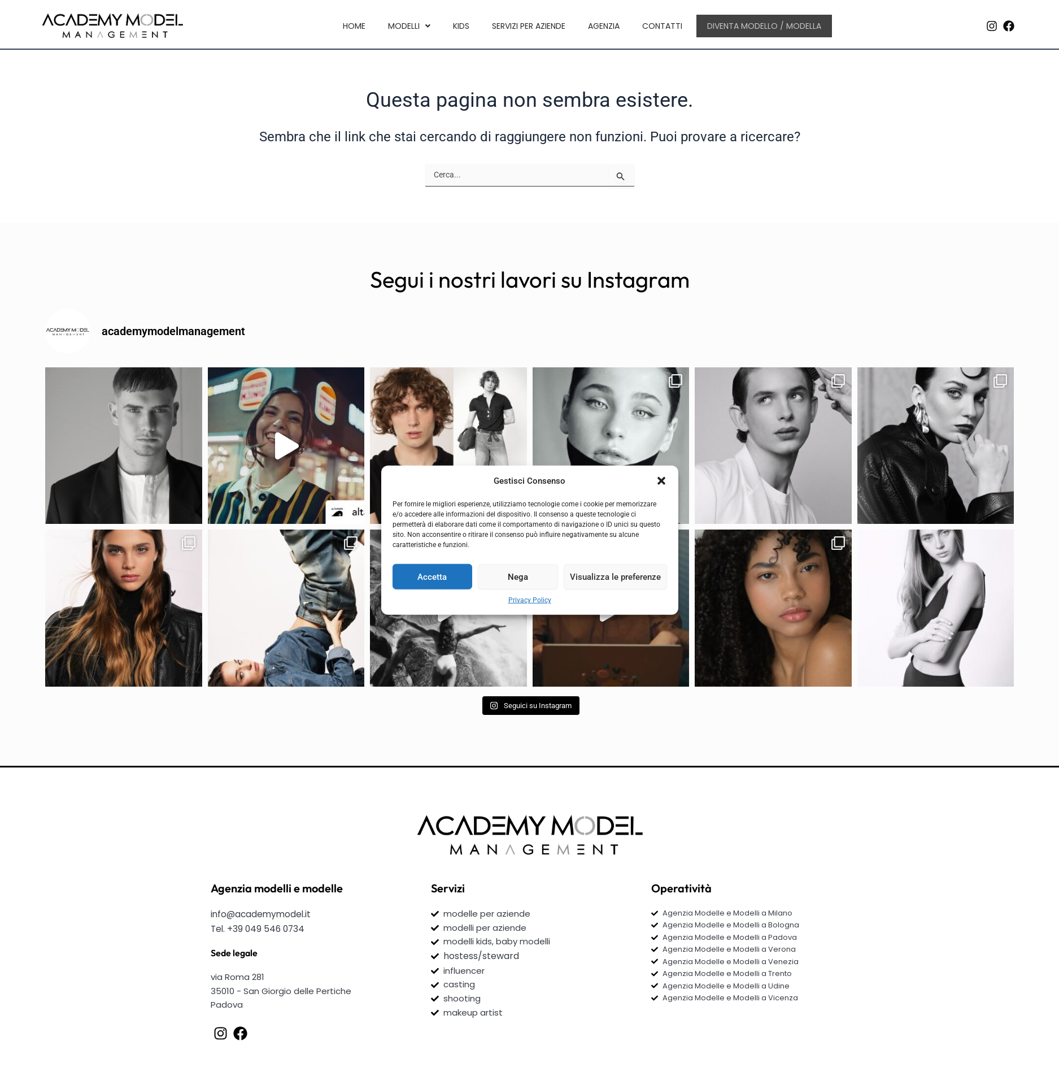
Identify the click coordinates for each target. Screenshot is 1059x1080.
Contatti (662, 25)
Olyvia (608, 1058)
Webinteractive (515, 1058)
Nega (518, 576)
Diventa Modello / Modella (764, 25)
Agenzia (603, 25)
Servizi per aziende (528, 25)
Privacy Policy (529, 600)
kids (460, 25)
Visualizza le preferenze (615, 576)
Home (353, 25)
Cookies (756, 1038)
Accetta (432, 576)
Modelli (408, 25)
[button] (661, 481)
